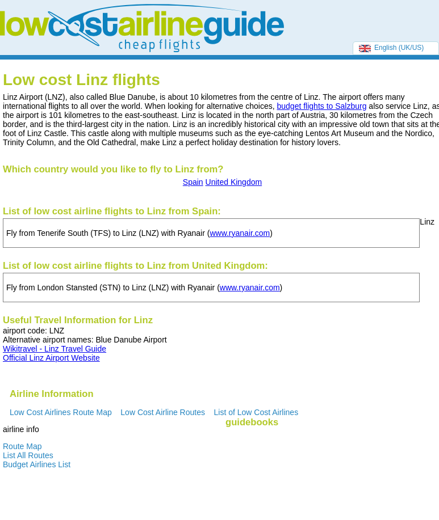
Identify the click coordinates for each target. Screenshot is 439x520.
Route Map (22, 446)
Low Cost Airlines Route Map (61, 412)
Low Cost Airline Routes (162, 412)
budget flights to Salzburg (321, 106)
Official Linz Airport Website (51, 357)
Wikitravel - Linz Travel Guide (54, 348)
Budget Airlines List (36, 464)
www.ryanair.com (240, 233)
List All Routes (28, 455)
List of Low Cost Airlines (256, 412)
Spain (193, 182)
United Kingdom (234, 182)
